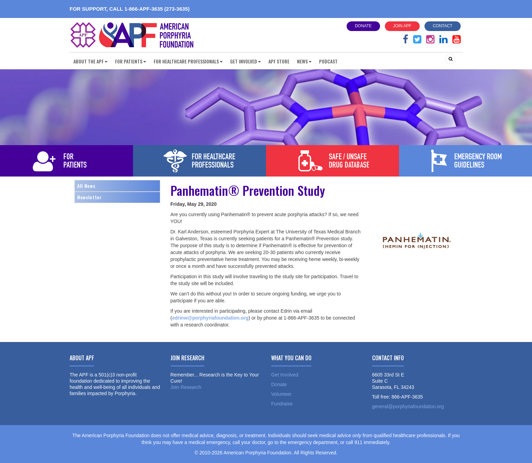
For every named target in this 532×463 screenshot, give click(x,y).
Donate (363, 25)
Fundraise (282, 403)
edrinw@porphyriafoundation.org (210, 318)
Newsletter (89, 197)
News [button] (304, 61)
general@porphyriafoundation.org (408, 406)
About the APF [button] (90, 61)
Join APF (402, 25)
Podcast (328, 61)
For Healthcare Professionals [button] (188, 61)
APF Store (278, 61)
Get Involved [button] (245, 61)
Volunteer (281, 394)
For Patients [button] (130, 61)
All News (86, 185)
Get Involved (284, 375)
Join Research (186, 387)
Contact (442, 25)
